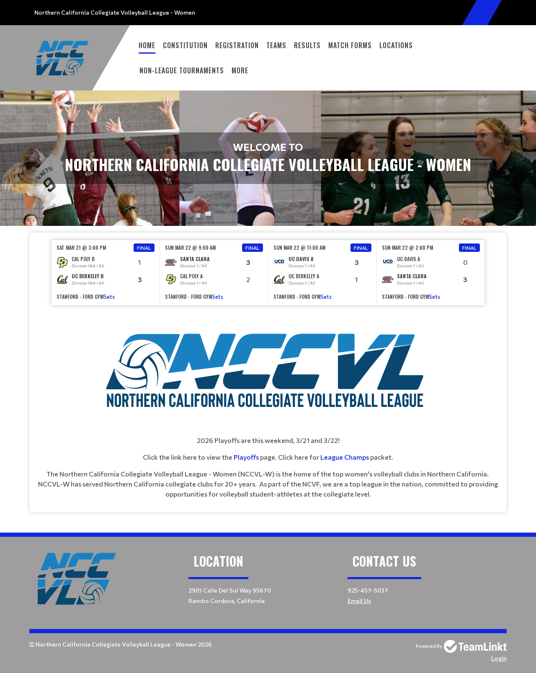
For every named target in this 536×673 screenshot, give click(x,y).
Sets (109, 296)
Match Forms (350, 45)
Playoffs (247, 457)
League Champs (344, 457)
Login (499, 658)
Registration (237, 45)
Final (144, 248)
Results (307, 45)
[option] (106, 272)
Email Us (359, 600)
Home (147, 45)
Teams (276, 45)
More (240, 70)
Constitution (185, 45)
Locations (396, 45)
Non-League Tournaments (181, 70)
